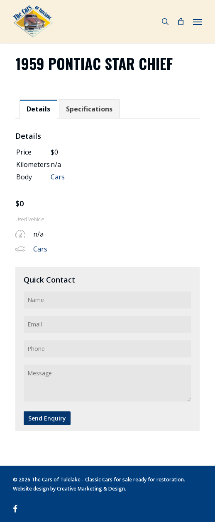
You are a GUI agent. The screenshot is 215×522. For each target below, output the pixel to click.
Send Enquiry (47, 418)
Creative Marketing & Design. (91, 488)
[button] (197, 21)
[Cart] (181, 21)
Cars (58, 176)
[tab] (38, 108)
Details (38, 109)
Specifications (89, 109)
